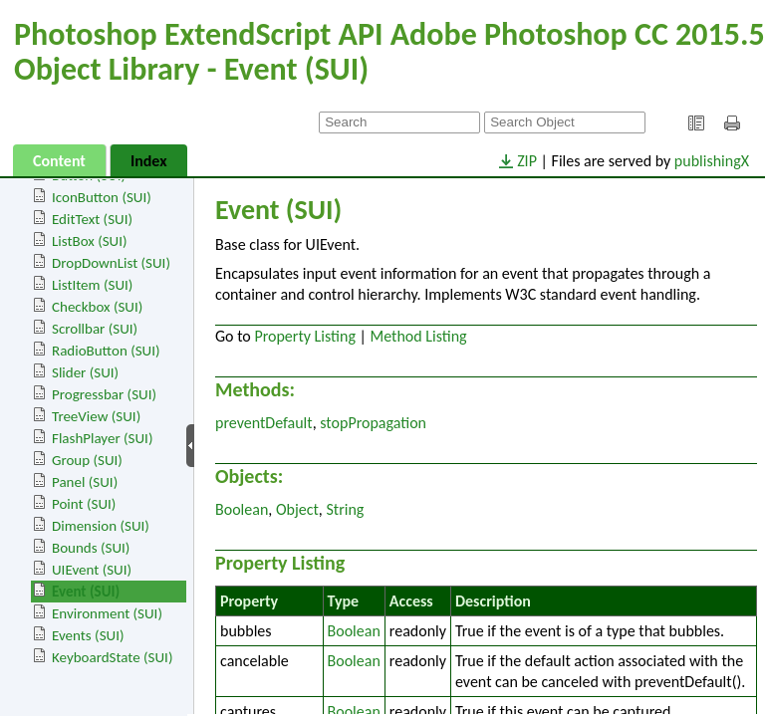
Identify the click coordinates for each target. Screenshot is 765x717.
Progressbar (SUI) (104, 394)
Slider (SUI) (85, 372)
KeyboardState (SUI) (112, 657)
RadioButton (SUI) (106, 350)
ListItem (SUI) (92, 285)
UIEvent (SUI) (91, 570)
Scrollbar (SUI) (94, 329)
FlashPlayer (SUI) (102, 438)
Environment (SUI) (107, 613)
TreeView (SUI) (96, 416)
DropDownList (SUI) (111, 263)
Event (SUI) (86, 591)
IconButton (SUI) (101, 197)
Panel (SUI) (85, 482)
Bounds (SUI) (90, 548)
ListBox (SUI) (90, 241)
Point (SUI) (84, 504)
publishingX (711, 160)
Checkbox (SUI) (97, 307)
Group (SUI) (87, 460)
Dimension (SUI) (100, 526)
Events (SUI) (88, 635)
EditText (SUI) (92, 219)
